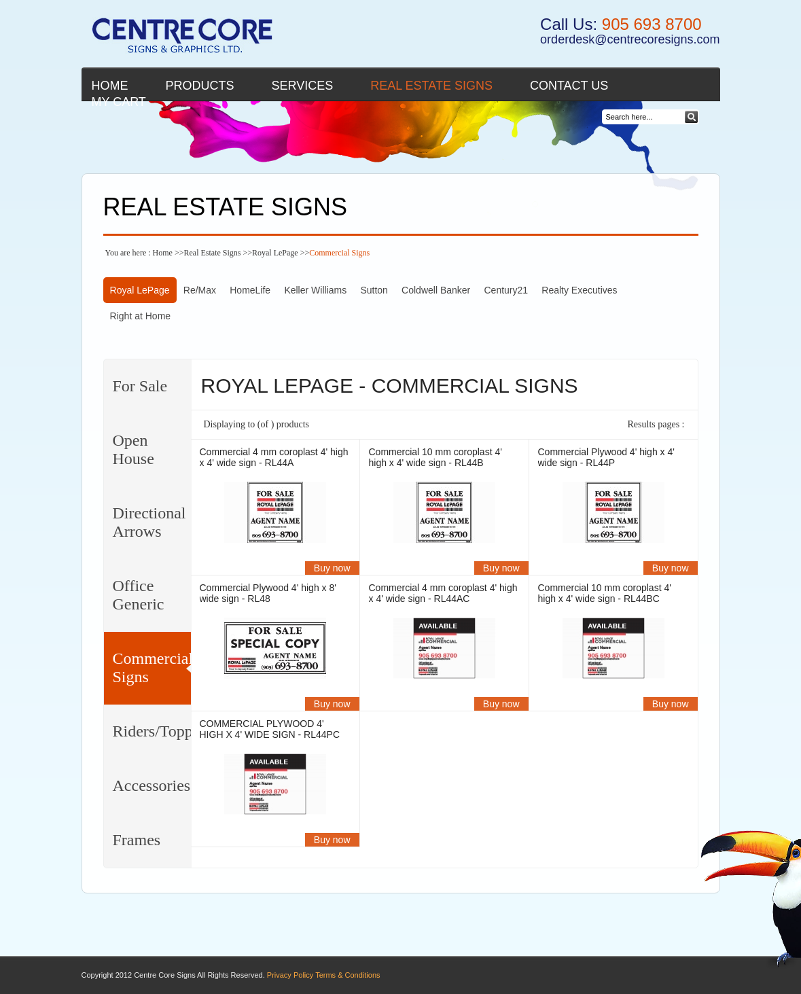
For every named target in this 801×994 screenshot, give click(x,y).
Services (303, 85)
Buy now (332, 568)
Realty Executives (579, 290)
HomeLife (250, 290)
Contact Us (569, 85)
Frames (137, 840)
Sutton (373, 290)
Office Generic (138, 595)
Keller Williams (315, 290)
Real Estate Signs (431, 85)
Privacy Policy (290, 975)
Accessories (152, 785)
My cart (119, 102)
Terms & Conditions (347, 975)
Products (200, 85)
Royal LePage (275, 253)
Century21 (506, 290)
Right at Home (140, 315)
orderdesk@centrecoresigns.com (629, 39)
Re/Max (199, 290)
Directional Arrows (149, 522)
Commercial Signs (152, 668)
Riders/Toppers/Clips (152, 731)
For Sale (140, 386)
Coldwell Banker (436, 290)
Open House (133, 449)
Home (110, 85)
